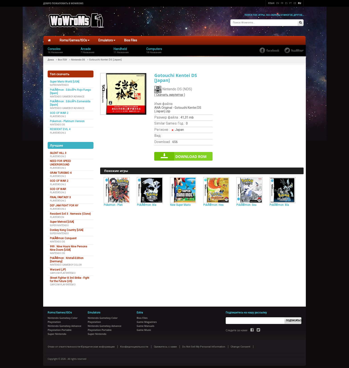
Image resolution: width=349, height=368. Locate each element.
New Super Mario (180, 202)
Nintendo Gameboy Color (65, 262)
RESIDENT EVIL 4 (60, 127)
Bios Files (130, 38)
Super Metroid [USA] (62, 219)
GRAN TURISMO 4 (60, 170)
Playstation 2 (58, 114)
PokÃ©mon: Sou (246, 202)
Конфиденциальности (134, 344)
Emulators (107, 38)
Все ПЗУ (62, 57)
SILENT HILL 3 (58, 150)
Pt (290, 3)
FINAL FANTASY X (60, 194)
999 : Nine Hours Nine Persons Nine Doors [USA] (68, 246)
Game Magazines (147, 319)
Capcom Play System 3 (62, 270)
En (277, 3)
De (294, 3)
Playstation (57, 215)
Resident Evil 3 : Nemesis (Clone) (70, 211)
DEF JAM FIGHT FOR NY (64, 203)
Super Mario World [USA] (64, 79)
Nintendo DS (78, 57)
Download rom (191, 154)
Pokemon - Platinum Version (67, 118)
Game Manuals (145, 323)
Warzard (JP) (58, 267)
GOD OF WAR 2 (59, 110)
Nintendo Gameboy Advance (67, 94)
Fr (282, 3)
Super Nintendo (59, 82)
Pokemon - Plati (113, 202)
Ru (299, 3)
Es (286, 3)
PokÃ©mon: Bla (146, 202)
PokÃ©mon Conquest (63, 235)
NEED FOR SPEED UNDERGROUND (60, 160)
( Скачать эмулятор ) (169, 92)
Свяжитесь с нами (165, 344)
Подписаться (293, 318)
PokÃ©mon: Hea (213, 202)
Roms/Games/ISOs (74, 38)
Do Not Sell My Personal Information (203, 344)
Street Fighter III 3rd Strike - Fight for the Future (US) (69, 277)
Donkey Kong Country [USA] (66, 227)
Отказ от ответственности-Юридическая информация (81, 344)
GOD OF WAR (58, 186)
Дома (51, 57)
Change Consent (240, 344)
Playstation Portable (59, 327)
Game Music (144, 327)
